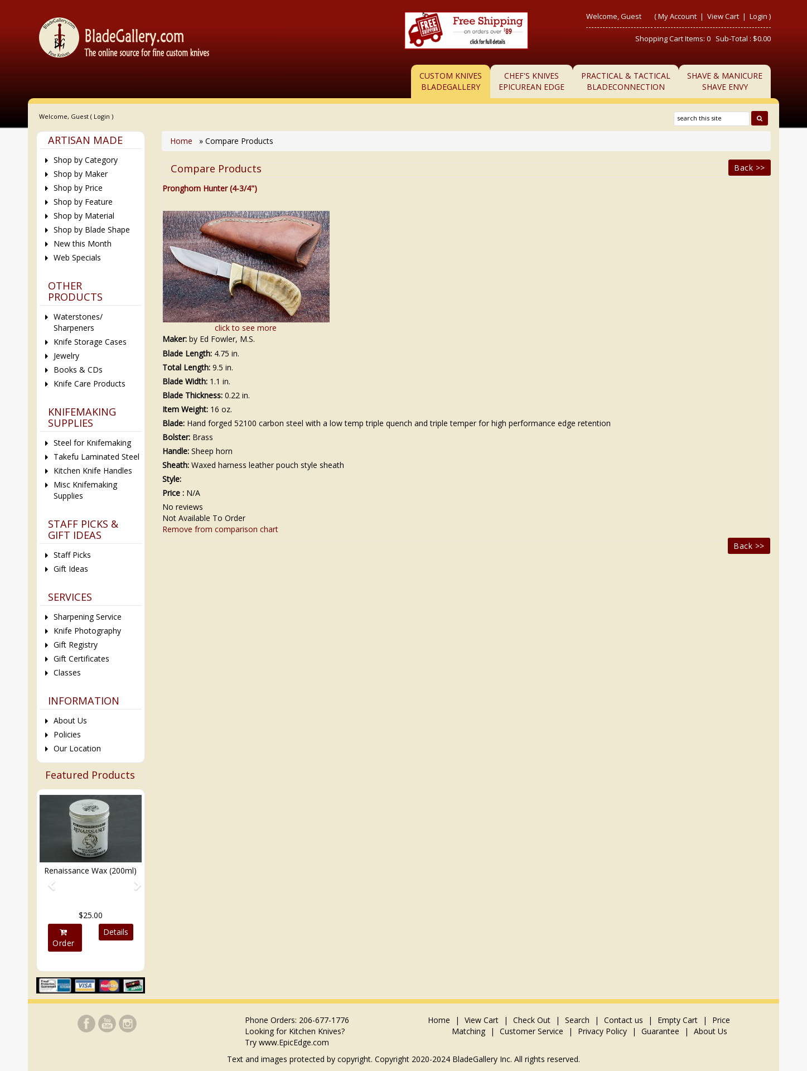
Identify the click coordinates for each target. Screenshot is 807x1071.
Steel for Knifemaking (92, 442)
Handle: (175, 451)
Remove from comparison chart (220, 529)
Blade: (173, 423)
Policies (67, 734)
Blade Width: (184, 381)
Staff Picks (72, 554)
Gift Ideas (71, 568)
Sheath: (175, 465)
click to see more (246, 327)
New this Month (83, 243)
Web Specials (77, 257)
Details (115, 932)
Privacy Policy (602, 1031)
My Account (677, 16)
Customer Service (531, 1031)
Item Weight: (185, 409)
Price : (173, 493)
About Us (70, 720)
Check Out (531, 1020)
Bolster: (176, 437)
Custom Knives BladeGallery (450, 81)
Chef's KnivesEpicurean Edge (531, 81)
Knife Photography (87, 630)
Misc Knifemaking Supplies (85, 490)
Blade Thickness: (192, 395)
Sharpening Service (88, 616)
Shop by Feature (83, 201)
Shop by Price (78, 187)
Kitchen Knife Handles (93, 470)
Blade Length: (187, 353)
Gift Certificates (81, 658)
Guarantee (660, 1031)
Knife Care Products (89, 383)
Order (63, 938)
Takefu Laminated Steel (96, 456)
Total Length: (186, 367)
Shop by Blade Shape (92, 229)
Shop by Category (86, 160)
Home (182, 141)
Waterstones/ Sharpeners (78, 322)
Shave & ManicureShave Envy (724, 81)
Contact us (623, 1020)
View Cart (724, 16)
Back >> (749, 167)
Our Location (77, 748)
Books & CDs (78, 369)
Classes (67, 672)
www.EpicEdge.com (294, 1042)
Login (758, 16)
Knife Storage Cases (90, 341)
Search (577, 1020)
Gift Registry (76, 644)
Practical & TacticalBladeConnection (625, 81)
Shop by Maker (81, 173)
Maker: (174, 339)
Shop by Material (84, 215)
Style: (171, 479)
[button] (47, 880)
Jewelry (66, 355)
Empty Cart (678, 1020)
